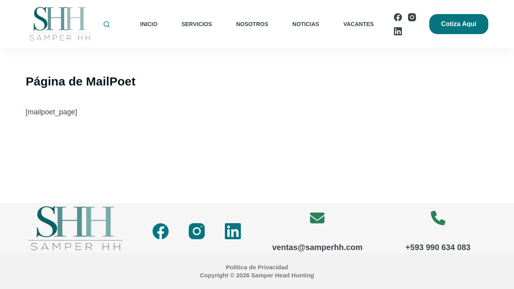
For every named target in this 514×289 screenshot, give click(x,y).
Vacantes (358, 24)
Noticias (305, 24)
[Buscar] (107, 24)
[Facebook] (398, 17)
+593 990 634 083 (438, 247)
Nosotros (252, 24)
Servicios (197, 24)
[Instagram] (412, 17)
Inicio (148, 24)
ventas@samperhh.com (317, 247)
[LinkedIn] (398, 31)
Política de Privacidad (257, 267)
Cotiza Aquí (458, 23)
